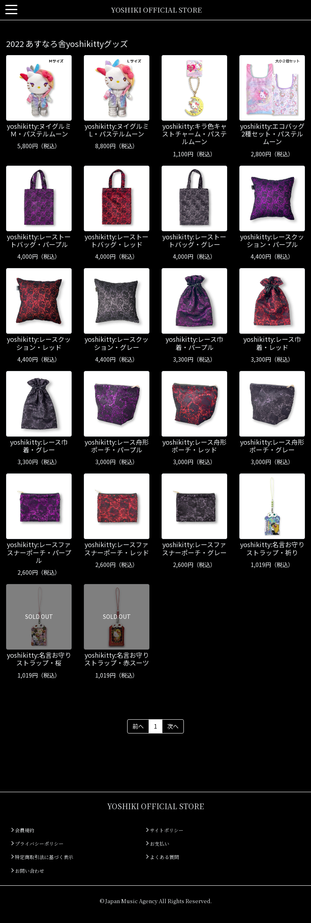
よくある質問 (162, 856)
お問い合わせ (27, 870)
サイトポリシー (164, 830)
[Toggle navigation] (11, 10)
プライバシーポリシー (37, 843)
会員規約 (22, 830)
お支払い (157, 843)
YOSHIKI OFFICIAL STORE (156, 9)
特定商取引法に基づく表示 (42, 856)
